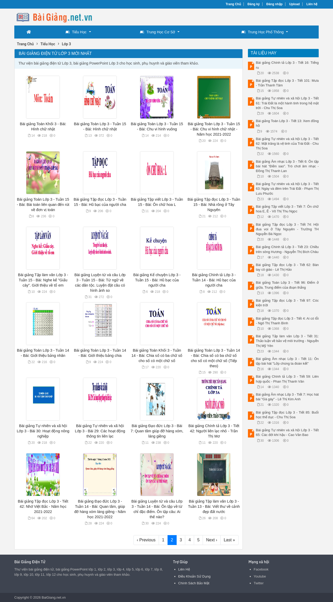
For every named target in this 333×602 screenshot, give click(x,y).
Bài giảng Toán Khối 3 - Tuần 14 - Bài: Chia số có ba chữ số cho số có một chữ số (156, 355)
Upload (294, 4)
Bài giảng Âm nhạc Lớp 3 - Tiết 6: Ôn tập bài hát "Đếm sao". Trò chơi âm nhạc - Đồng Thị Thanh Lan (287, 166)
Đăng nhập (274, 4)
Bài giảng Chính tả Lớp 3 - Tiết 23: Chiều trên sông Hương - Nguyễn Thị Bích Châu (287, 249)
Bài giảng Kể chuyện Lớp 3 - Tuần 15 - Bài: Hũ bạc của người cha (157, 280)
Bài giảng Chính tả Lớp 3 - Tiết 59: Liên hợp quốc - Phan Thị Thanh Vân (287, 379)
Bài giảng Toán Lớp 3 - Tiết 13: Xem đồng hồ (287, 123)
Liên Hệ (184, 569)
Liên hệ (311, 4)
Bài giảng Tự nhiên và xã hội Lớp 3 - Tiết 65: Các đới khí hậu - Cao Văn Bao (287, 432)
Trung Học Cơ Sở (157, 32)
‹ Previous (146, 540)
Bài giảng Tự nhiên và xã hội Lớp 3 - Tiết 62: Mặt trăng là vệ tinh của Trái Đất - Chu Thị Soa (287, 143)
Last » (229, 540)
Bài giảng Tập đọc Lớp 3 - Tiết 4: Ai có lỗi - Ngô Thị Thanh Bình (287, 320)
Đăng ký (254, 4)
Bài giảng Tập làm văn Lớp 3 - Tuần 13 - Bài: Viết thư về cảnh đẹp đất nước (214, 506)
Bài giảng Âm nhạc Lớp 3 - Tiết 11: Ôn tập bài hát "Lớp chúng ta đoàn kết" (287, 361)
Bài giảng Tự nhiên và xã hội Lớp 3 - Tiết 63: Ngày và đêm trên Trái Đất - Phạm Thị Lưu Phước (287, 188)
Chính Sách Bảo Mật (193, 583)
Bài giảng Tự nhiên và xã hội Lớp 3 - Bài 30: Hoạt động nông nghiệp (43, 431)
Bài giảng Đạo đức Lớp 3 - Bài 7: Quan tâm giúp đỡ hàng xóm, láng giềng (157, 431)
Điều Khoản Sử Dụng (194, 576)
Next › (211, 540)
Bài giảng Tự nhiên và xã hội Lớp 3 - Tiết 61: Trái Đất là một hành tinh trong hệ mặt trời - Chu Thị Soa (287, 103)
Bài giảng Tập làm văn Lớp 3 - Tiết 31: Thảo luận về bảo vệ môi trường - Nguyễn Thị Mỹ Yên (287, 340)
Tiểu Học (76, 32)
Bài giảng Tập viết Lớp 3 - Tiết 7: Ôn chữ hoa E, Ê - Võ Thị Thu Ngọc (287, 209)
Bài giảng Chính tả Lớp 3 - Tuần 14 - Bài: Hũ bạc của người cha (214, 280)
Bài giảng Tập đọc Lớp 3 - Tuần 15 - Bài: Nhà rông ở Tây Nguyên (214, 204)
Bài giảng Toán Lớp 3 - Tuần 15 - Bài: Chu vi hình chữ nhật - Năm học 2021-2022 (214, 129)
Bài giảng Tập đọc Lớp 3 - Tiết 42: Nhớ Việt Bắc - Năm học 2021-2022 (43, 506)
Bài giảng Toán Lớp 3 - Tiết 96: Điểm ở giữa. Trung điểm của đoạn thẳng (287, 285)
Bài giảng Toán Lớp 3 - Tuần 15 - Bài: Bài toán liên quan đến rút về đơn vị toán (43, 204)
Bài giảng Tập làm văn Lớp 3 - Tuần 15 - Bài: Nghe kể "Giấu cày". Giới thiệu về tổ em (43, 280)
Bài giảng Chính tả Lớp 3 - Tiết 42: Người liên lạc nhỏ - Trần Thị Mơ (213, 431)
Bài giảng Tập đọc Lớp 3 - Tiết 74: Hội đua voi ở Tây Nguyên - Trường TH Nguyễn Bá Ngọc (287, 229)
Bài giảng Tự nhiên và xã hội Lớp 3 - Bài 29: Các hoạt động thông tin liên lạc (100, 431)
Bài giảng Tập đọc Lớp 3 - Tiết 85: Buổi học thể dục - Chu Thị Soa (287, 414)
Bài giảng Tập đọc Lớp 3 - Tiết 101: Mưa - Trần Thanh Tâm (287, 83)
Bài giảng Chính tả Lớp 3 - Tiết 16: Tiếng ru (287, 65)
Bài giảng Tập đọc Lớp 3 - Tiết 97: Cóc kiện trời (287, 303)
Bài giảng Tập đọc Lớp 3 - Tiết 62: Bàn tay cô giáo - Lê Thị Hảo (287, 267)
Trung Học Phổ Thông (262, 32)
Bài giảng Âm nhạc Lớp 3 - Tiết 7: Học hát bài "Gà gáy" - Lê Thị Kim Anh (287, 396)
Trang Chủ (233, 4)
